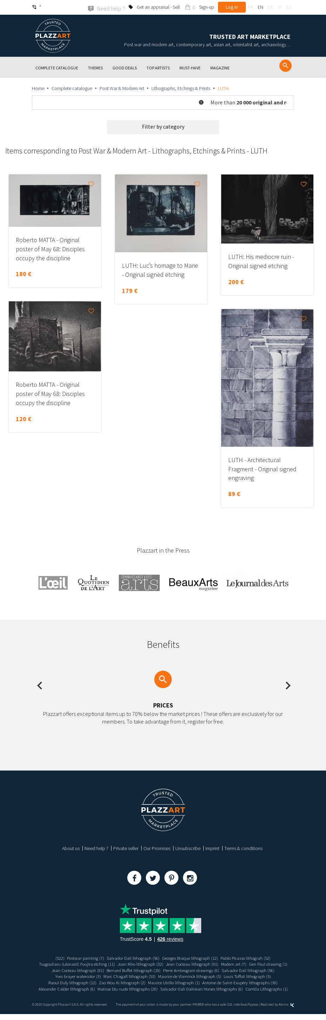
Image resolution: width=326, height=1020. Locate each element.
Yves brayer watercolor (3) (128, 976)
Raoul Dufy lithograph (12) (134, 982)
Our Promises (156, 848)
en (260, 7)
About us (71, 848)
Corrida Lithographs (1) (209, 994)
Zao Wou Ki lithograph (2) (187, 982)
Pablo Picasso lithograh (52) (252, 957)
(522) (51, 957)
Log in (232, 7)
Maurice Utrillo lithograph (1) (244, 982)
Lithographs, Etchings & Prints (180, 88)
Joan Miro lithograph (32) (160, 963)
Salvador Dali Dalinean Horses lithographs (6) (139, 994)
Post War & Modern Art (122, 88)
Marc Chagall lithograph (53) (184, 976)
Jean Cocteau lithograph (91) (216, 963)
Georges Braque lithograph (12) (191, 957)
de (270, 7)
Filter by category (163, 126)
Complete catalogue (72, 88)
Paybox (252, 1010)
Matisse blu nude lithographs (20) (237, 988)
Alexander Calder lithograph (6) (171, 988)
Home (38, 88)
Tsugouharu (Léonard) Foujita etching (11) (91, 963)
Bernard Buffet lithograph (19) (183, 970)
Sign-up (206, 7)
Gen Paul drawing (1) (70, 970)
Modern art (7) (262, 963)
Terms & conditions (243, 848)
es (288, 7)
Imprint (212, 848)
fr (250, 7)
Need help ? (96, 848)
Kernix (286, 1010)
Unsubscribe (188, 848)
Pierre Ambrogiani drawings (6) (245, 970)
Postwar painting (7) (79, 957)
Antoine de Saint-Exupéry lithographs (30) (97, 988)
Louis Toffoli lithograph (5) (80, 982)
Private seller (125, 848)
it (279, 7)
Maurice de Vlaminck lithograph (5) (249, 976)
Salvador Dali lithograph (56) (129, 957)
